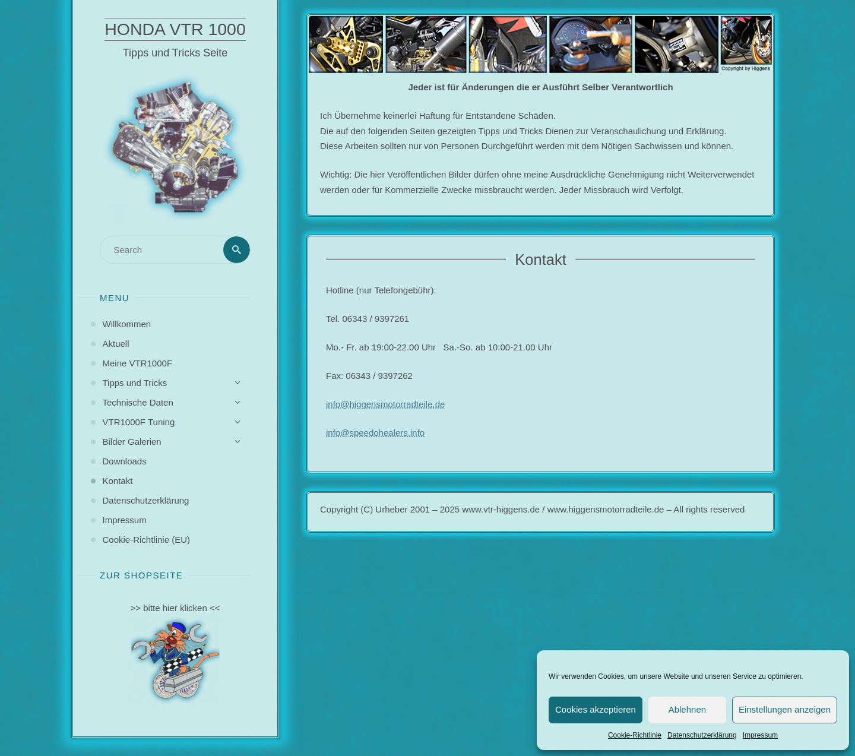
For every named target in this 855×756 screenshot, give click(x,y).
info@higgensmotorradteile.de (385, 404)
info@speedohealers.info (375, 433)
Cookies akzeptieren (595, 709)
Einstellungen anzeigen (785, 709)
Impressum (760, 735)
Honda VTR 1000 (175, 29)
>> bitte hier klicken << (175, 608)
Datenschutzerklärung (702, 735)
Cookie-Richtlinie (634, 735)
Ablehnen (687, 709)
